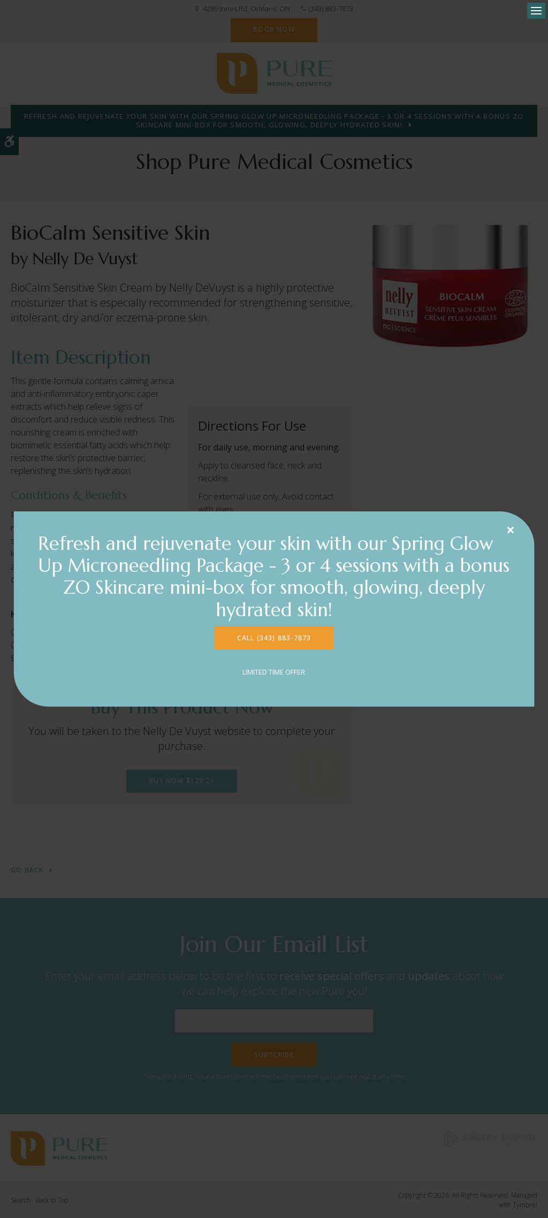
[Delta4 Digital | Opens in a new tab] (490, 1138)
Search (21, 1200)
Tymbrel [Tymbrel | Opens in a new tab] (525, 1204)
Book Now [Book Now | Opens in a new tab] (274, 29)
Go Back (27, 870)
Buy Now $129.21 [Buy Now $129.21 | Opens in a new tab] (182, 780)
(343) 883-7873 (331, 8)
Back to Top (52, 1200)
